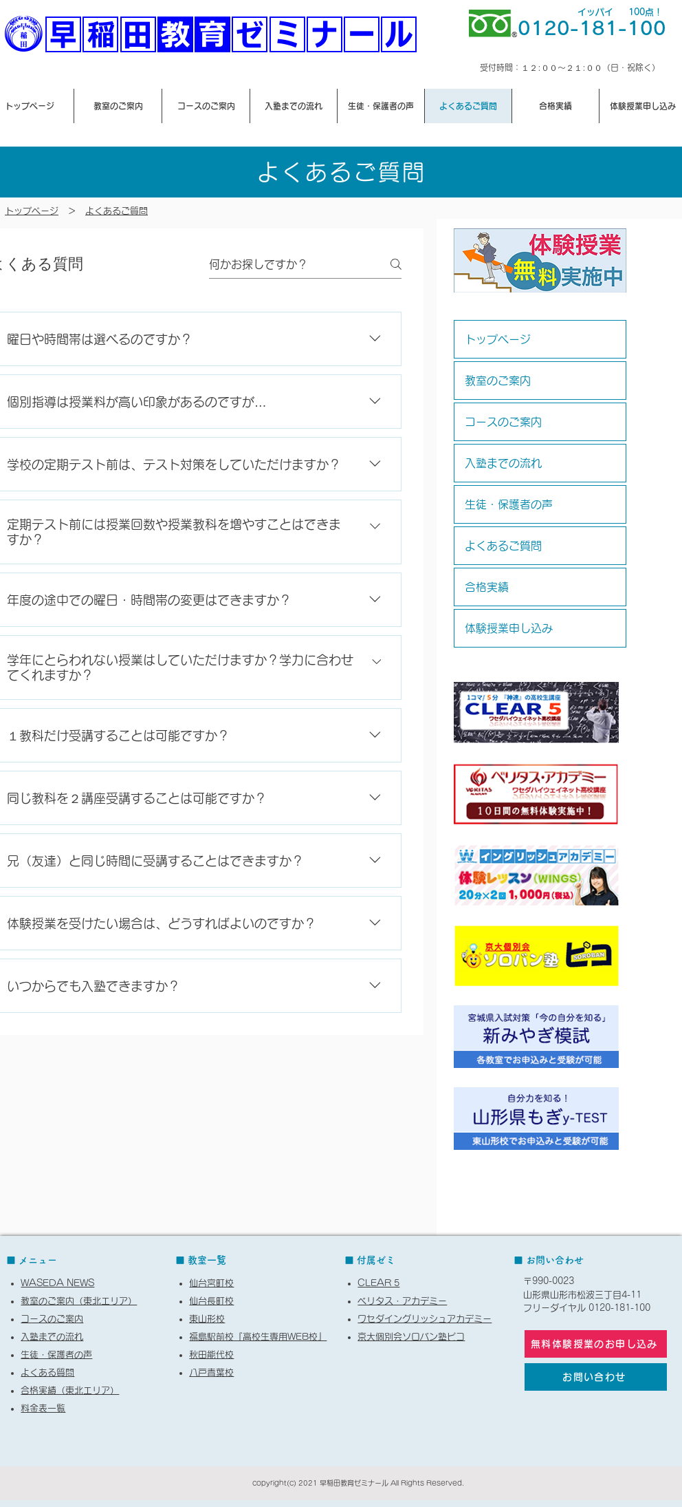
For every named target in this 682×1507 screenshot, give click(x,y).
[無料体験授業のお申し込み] (596, 1344)
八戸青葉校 (211, 1372)
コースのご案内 (503, 421)
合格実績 (487, 586)
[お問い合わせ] (596, 1377)
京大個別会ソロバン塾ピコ (411, 1336)
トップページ (498, 339)
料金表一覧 (43, 1408)
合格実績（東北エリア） (70, 1390)
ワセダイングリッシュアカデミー (425, 1318)
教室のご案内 (498, 380)
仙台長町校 (211, 1300)
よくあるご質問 (116, 210)
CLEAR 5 (378, 1283)
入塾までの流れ (503, 463)
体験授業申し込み (509, 628)
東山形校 (207, 1318)
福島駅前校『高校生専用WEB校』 (258, 1336)
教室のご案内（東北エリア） (79, 1300)
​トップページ (31, 210)
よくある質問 (47, 1372)
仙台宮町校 (211, 1283)
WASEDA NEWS (57, 1283)
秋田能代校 (211, 1354)
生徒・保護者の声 (509, 504)
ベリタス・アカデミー (402, 1300)
